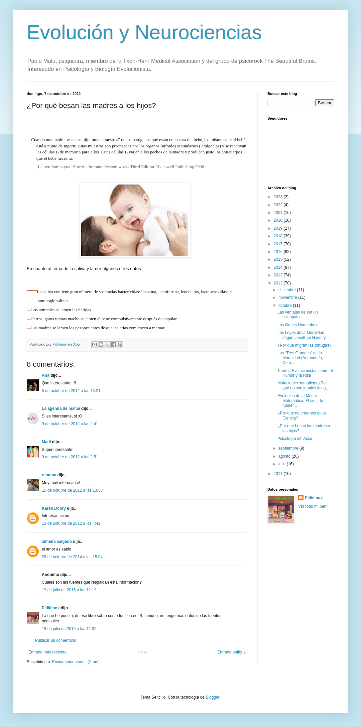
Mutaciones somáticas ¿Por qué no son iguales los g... (303, 385)
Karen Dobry (54, 508)
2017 (279, 244)
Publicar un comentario (55, 640)
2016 (279, 251)
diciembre (287, 289)
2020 (279, 220)
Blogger (212, 697)
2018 (279, 236)
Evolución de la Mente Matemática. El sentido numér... (300, 400)
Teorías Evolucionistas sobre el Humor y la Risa (305, 373)
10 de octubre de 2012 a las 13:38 (72, 490)
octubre (285, 305)
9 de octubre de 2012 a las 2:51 (70, 457)
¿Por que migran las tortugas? (304, 345)
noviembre (288, 297)
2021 (279, 212)
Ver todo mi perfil (313, 506)
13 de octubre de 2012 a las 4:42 (71, 523)
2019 (279, 228)
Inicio (142, 652)
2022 (279, 205)
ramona (49, 475)
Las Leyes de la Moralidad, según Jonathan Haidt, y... (303, 335)
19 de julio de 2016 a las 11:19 (69, 590)
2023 (279, 197)
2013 (279, 275)
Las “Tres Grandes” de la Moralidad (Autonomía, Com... (300, 358)
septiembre (288, 448)
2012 (279, 283)
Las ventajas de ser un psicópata (297, 314)
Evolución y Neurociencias (144, 32)
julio (282, 464)
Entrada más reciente (47, 652)
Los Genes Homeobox (297, 325)
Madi (46, 442)
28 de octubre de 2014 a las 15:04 (72, 557)
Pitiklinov (50, 608)
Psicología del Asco (294, 438)
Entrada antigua (231, 652)
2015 (279, 259)
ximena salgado (57, 541)
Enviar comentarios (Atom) (76, 661)
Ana (45, 375)
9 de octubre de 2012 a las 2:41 (70, 423)
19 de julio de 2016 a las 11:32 (69, 628)
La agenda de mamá (61, 408)
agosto (284, 456)
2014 (279, 267)
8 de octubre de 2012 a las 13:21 (71, 390)
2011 (279, 473)
